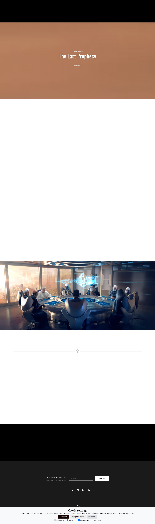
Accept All (63, 516)
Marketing (96, 520)
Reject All (91, 516)
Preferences (83, 520)
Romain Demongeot (77, 52)
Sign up (102, 478)
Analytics (71, 520)
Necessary (59, 520)
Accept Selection (78, 516)
